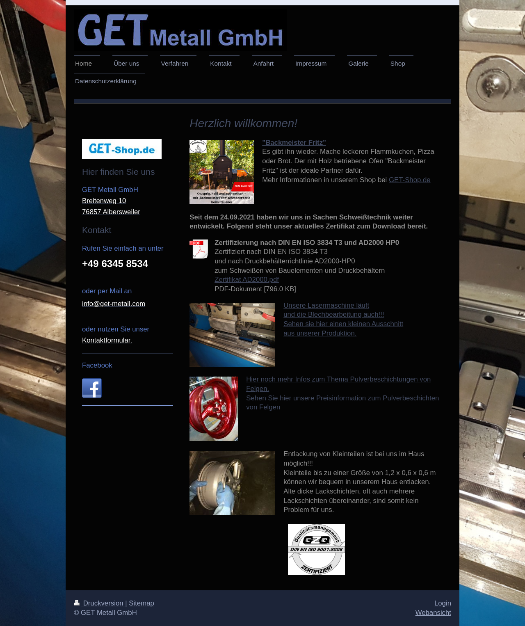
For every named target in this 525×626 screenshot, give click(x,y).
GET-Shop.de (410, 180)
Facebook (97, 365)
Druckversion (99, 603)
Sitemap (141, 603)
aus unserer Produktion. (319, 333)
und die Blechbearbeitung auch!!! (333, 314)
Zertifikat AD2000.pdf (247, 279)
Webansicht (433, 613)
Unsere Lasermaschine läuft (326, 305)
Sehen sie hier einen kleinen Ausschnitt (343, 324)
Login (442, 603)
